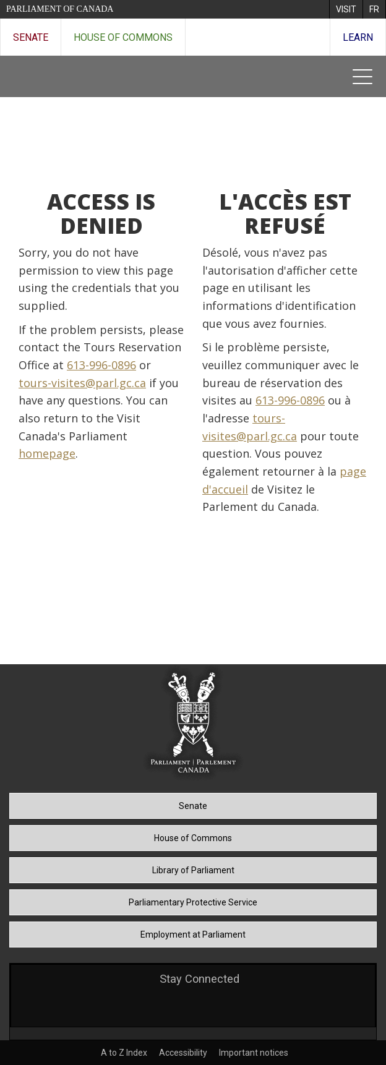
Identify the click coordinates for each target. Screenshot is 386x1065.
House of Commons (123, 37)
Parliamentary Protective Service (193, 902)
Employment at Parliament (193, 934)
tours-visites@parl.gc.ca (82, 382)
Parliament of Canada (59, 9)
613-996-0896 (101, 364)
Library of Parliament (193, 870)
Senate (30, 37)
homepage (47, 453)
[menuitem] (345, 9)
